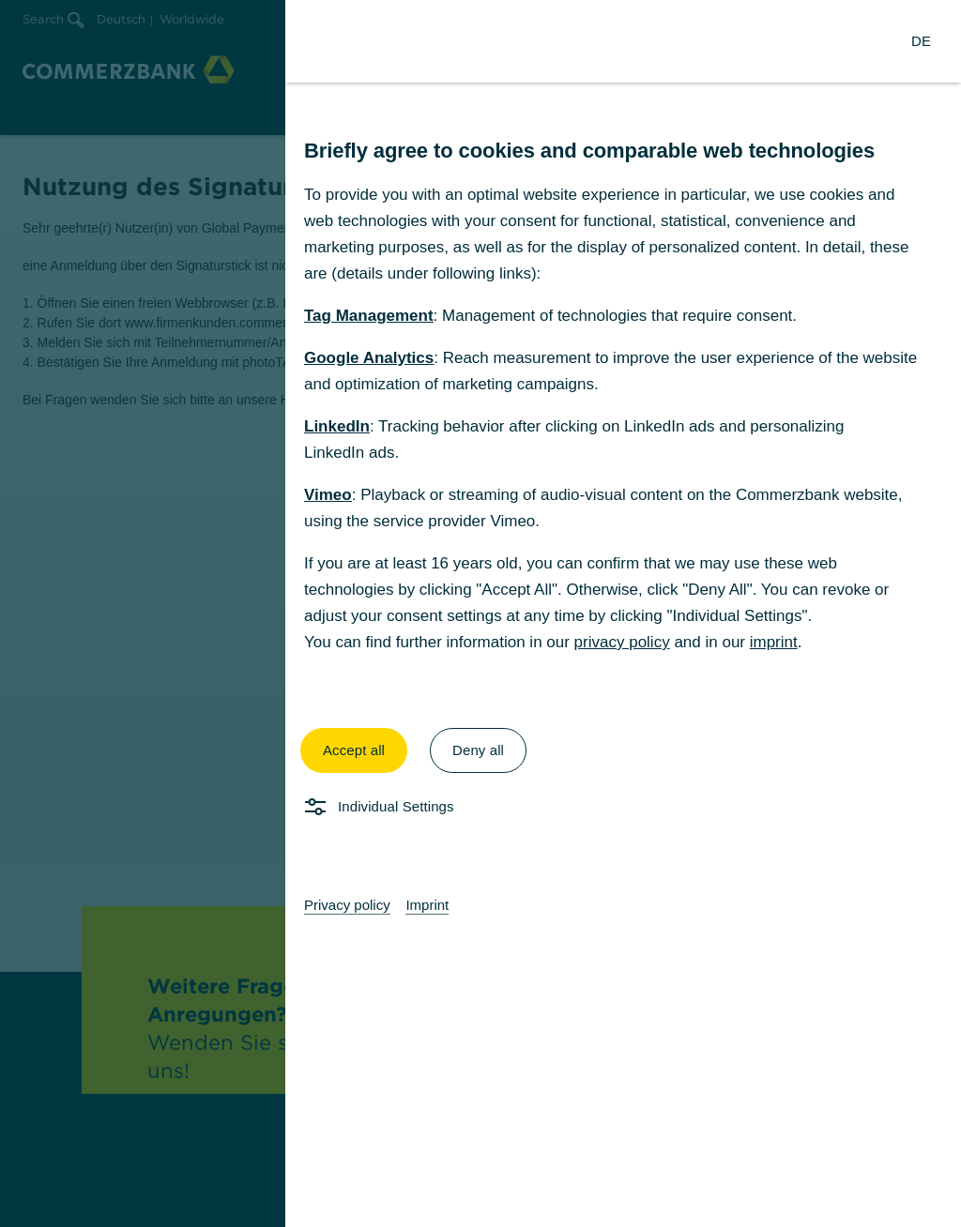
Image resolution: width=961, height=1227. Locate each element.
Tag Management (369, 316)
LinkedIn (337, 426)
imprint (774, 642)
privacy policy (622, 642)
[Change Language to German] (921, 41)
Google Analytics (369, 358)
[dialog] (480, 613)
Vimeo (328, 495)
